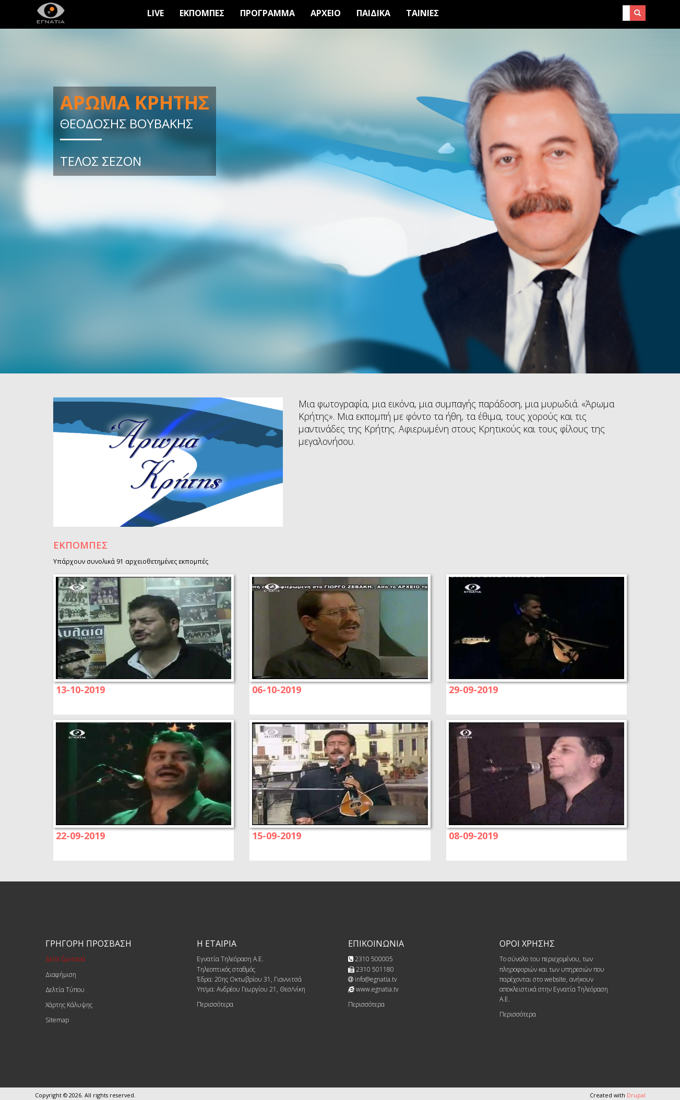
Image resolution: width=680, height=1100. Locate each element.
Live (155, 13)
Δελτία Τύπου (65, 989)
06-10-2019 (276, 689)
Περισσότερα (215, 1004)
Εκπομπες (202, 13)
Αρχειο (326, 13)
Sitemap (57, 1020)
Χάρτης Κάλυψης (68, 1004)
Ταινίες (422, 13)
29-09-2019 (473, 689)
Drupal (636, 1095)
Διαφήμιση (60, 974)
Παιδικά (373, 13)
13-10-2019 (80, 689)
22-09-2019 (80, 835)
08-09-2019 (473, 835)
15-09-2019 (276, 835)
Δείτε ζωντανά (65, 958)
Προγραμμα (267, 13)
